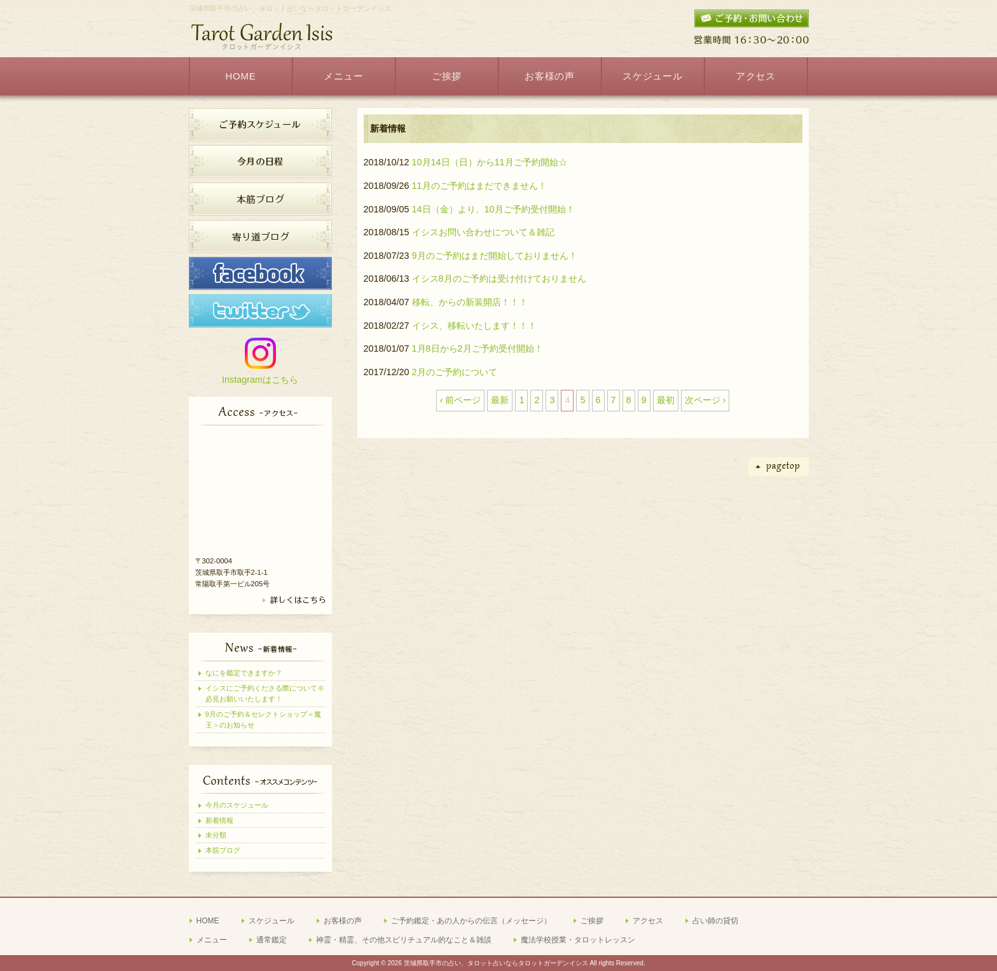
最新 (500, 400)
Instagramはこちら (260, 380)
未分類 (215, 835)
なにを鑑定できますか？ (243, 673)
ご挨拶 (592, 920)
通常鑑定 (271, 939)
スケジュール (271, 920)
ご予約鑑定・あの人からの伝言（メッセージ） (471, 920)
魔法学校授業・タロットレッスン (578, 939)
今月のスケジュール (236, 805)
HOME (207, 920)
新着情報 (219, 820)
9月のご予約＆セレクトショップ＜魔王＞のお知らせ (263, 719)
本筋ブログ (222, 850)
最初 (666, 400)
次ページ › (705, 400)
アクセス (648, 920)
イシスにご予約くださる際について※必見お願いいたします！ (264, 693)
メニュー (211, 939)
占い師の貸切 (715, 920)
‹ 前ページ (460, 400)
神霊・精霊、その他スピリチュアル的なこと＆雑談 (404, 939)
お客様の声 (343, 920)
